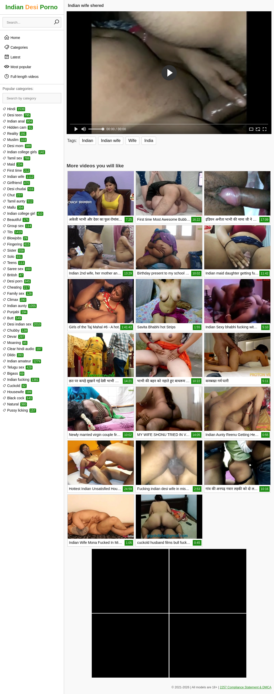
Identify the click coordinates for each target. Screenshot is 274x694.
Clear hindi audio (22, 349)
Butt (12, 318)
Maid (13, 164)
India (148, 140)
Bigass (13, 373)
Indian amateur (22, 361)
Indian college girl (23, 213)
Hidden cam (18, 127)
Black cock (18, 398)
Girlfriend (16, 183)
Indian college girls (24, 152)
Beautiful (16, 220)
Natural (15, 404)
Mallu (13, 207)
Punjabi (15, 312)
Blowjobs (15, 238)
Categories (16, 47)
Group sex (17, 226)
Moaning (15, 343)
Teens (14, 263)
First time (16, 170)
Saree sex (17, 269)
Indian (87, 140)
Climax (14, 300)
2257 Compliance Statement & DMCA (245, 687)
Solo (13, 256)
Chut (13, 195)
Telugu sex (18, 367)
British (13, 275)
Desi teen (17, 115)
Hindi (14, 109)
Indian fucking (21, 379)
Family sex (18, 293)
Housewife (17, 392)
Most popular (17, 66)
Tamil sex (16, 158)
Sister (14, 250)
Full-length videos (21, 76)
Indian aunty (20, 306)
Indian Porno (31, 7)
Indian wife (18, 177)
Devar (14, 336)
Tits (13, 232)
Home (12, 37)
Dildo (13, 355)
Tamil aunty (18, 201)
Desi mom (17, 146)
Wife (132, 140)
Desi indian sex (22, 324)
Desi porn (17, 281)
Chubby (15, 330)
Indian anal (18, 121)
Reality (14, 133)
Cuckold (15, 386)
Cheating (16, 287)
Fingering (16, 244)
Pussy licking (19, 410)
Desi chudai (18, 189)
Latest (12, 57)
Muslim (15, 140)
